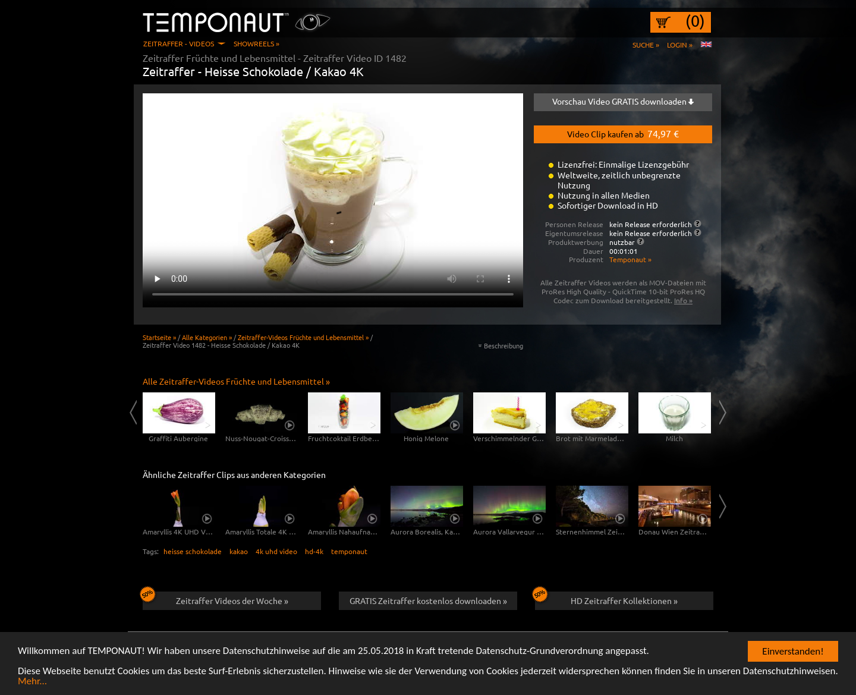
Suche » (645, 44)
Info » (683, 300)
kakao (238, 551)
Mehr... (32, 682)
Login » (680, 44)
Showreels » (256, 43)
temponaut (349, 551)
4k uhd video (276, 551)
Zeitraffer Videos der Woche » (215, 599)
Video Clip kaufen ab (623, 133)
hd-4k (314, 551)
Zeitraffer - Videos (178, 43)
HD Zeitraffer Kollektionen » (606, 599)
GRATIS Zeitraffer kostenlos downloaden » (428, 600)
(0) (695, 20)
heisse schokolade (192, 551)
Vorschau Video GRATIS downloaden (623, 101)
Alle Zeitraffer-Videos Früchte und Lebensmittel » (236, 381)
